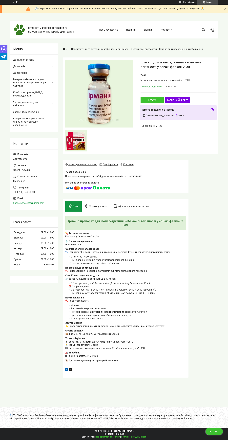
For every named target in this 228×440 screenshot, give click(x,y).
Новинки (131, 29)
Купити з (177, 99)
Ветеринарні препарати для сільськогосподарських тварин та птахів (30, 82)
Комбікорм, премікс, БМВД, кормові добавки (28, 94)
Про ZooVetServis (108, 29)
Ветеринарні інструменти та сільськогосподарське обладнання (28, 121)
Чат (214, 431)
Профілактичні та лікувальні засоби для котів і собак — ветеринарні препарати (114, 49)
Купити (152, 100)
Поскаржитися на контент (107, 437)
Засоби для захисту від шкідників (25, 104)
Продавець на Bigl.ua (114, 434)
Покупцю (165, 29)
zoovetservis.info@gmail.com (28, 203)
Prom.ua (130, 431)
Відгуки (148, 29)
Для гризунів (20, 73)
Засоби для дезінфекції (26, 112)
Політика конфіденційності (133, 437)
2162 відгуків (189, 2)
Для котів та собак (23, 59)
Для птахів (19, 66)
